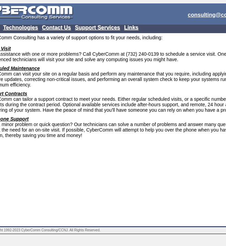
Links (131, 27)
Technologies (20, 27)
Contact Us (56, 27)
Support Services (97, 27)
